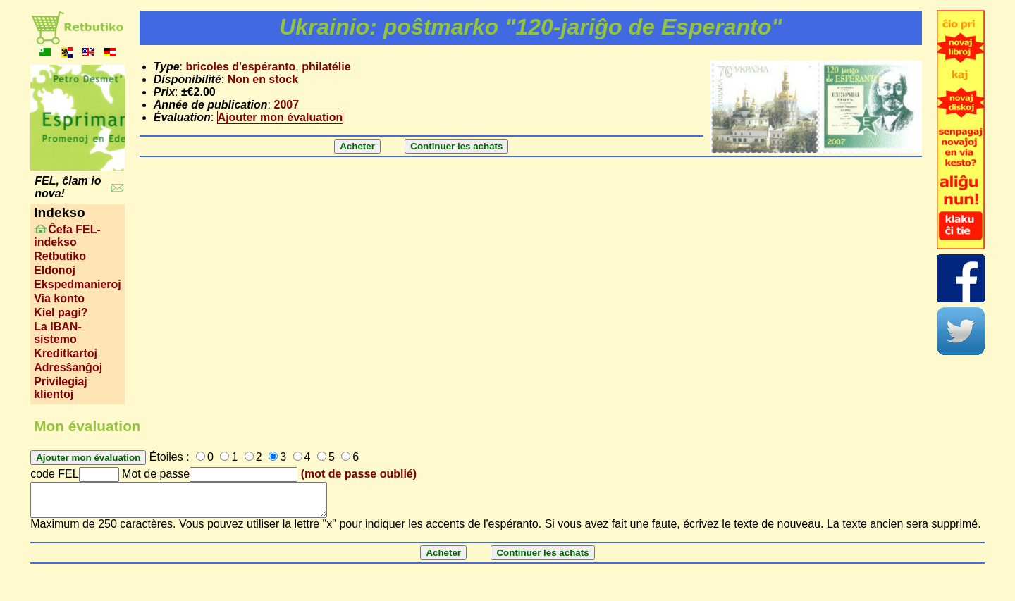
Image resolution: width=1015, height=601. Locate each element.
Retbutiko (60, 256)
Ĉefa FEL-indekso (67, 235)
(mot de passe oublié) (359, 474)
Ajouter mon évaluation (280, 117)
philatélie (326, 67)
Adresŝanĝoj (68, 367)
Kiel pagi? (60, 312)
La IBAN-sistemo (58, 333)
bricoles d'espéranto (240, 67)
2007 (286, 105)
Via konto (59, 298)
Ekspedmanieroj (77, 284)
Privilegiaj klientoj (60, 388)
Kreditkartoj (65, 353)
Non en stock (263, 79)
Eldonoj (54, 270)
